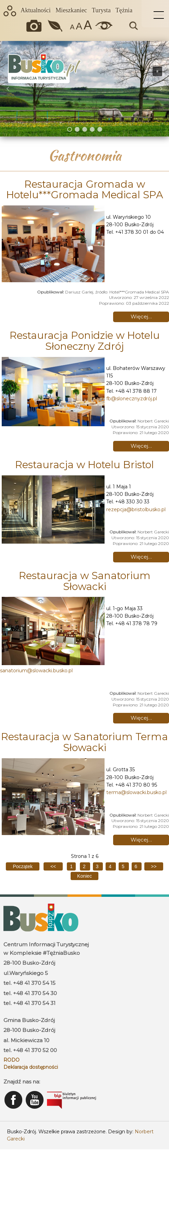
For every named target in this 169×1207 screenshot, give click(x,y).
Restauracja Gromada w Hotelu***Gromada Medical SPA (84, 189)
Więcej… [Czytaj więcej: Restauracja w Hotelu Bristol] (141, 557)
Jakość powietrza (56, 25)
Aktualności (36, 10)
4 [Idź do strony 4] (111, 866)
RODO (11, 1060)
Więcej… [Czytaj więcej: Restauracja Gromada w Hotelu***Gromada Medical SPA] (141, 316)
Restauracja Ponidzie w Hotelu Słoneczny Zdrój (85, 340)
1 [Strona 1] (71, 866)
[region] (84, 88)
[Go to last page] (84, 876)
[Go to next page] (153, 866)
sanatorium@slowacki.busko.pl (36, 670)
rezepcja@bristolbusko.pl (136, 509)
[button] (8, 88)
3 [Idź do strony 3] (98, 866)
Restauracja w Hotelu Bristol (84, 465)
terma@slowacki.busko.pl (136, 792)
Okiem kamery (35, 25)
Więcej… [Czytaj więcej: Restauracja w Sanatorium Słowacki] (141, 718)
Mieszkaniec (71, 10)
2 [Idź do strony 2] (85, 866)
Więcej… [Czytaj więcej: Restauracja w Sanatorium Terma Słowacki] (141, 839)
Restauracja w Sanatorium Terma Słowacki (84, 742)
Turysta (101, 10)
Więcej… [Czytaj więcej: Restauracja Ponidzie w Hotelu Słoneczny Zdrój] (141, 446)
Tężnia (124, 10)
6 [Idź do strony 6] (137, 866)
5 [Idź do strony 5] (124, 866)
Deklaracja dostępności (30, 1067)
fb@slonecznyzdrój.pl (131, 399)
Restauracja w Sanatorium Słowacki (84, 581)
